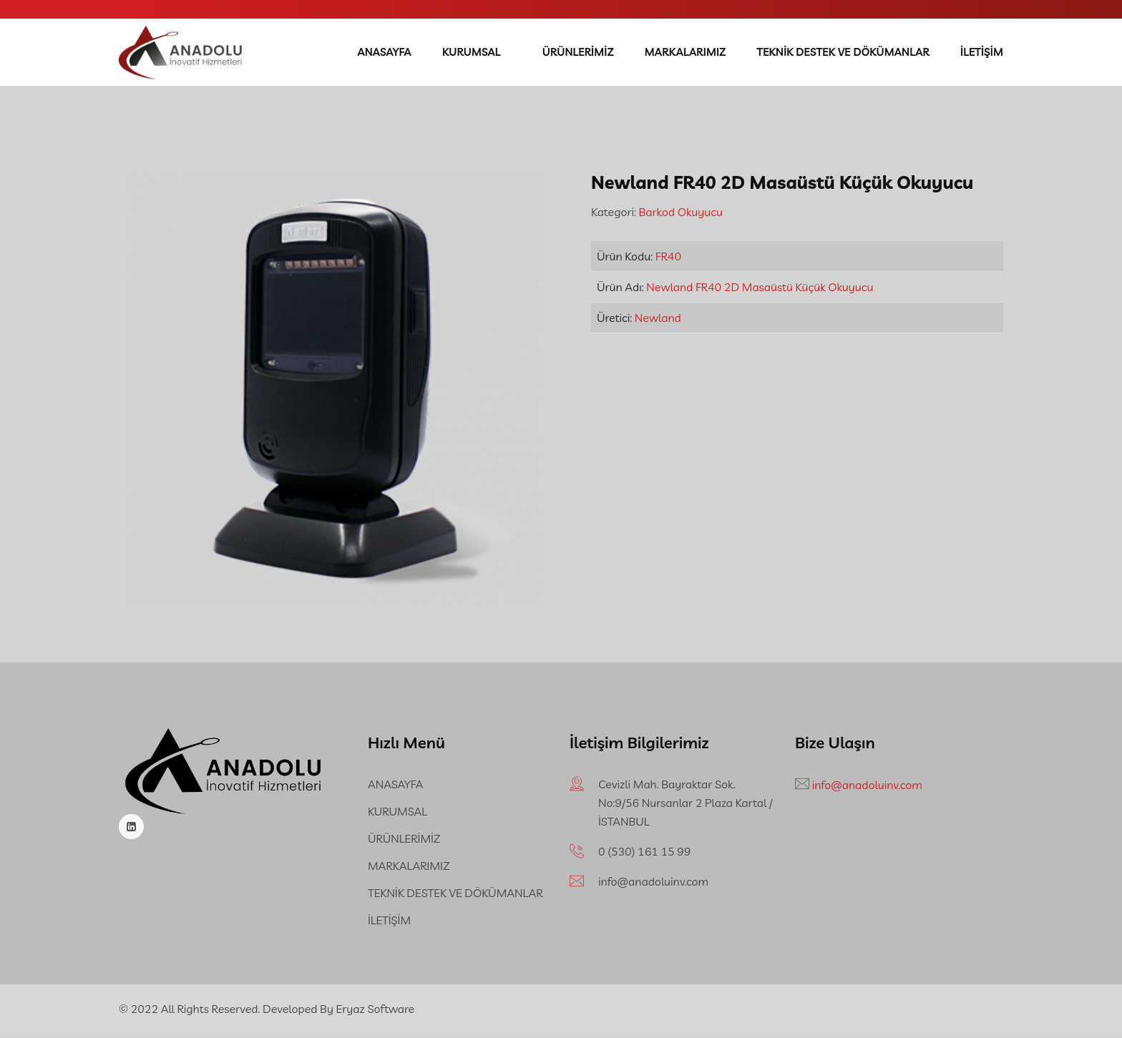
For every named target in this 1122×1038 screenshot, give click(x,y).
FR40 (668, 260)
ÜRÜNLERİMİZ (580, 54)
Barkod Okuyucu (679, 216)
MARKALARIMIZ (687, 54)
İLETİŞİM (981, 54)
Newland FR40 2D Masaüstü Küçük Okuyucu (759, 291)
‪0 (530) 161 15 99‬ (644, 855)
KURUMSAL (473, 54)
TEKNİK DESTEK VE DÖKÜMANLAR (844, 54)
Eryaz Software (375, 1013)
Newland (658, 322)
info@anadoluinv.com (653, 885)
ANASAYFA (387, 54)
